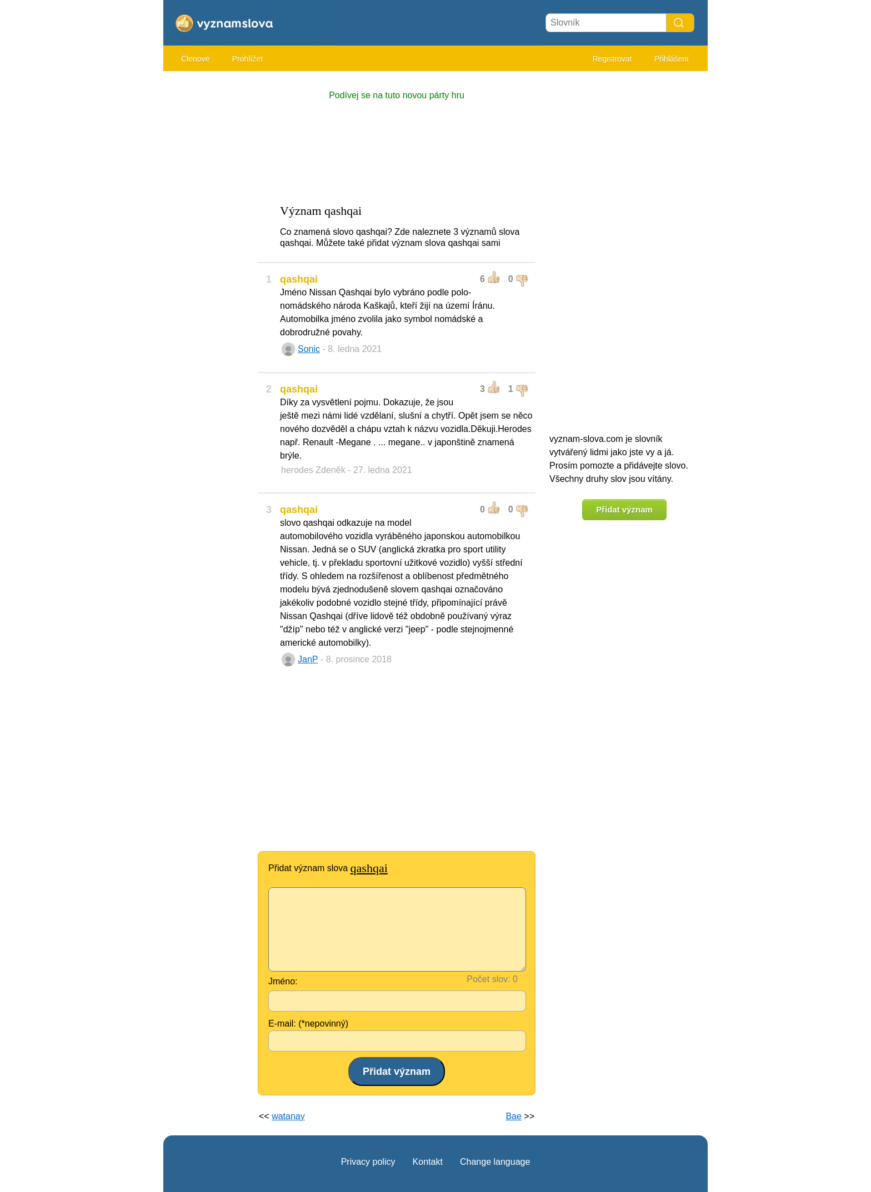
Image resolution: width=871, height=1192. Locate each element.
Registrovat (612, 58)
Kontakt (428, 1161)
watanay (288, 1116)
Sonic (309, 349)
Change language (495, 1161)
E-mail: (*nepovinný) (308, 1023)
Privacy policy (368, 1161)
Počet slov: (488, 979)
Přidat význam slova (328, 868)
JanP (308, 659)
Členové (195, 58)
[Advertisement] (207, 244)
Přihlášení (671, 58)
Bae (513, 1116)
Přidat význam (624, 509)
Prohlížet (247, 58)
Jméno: (282, 981)
